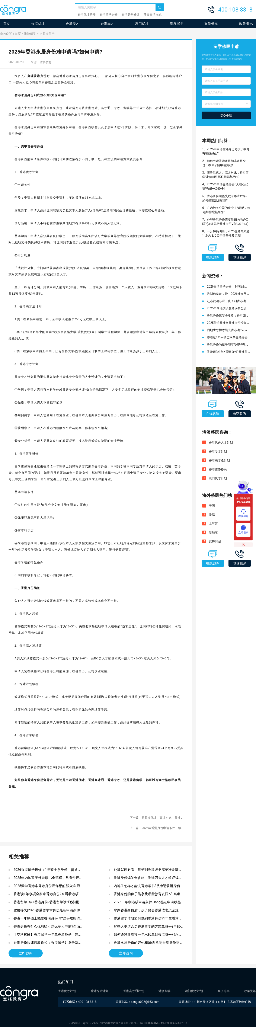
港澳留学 (176, 24)
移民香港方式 (152, 14)
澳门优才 (142, 24)
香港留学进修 (109, 14)
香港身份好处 (131, 14)
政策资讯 (246, 24)
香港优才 (38, 24)
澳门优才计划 (218, 478)
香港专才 (72, 24)
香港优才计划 (67, 991)
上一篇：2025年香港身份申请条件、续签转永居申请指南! (168, 828)
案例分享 (211, 24)
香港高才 (107, 24)
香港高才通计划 (219, 460)
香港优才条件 (87, 14)
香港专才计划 (218, 451)
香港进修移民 (218, 469)
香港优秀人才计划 (221, 442)
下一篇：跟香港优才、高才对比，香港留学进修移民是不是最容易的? (175, 817)
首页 (6, 24)
